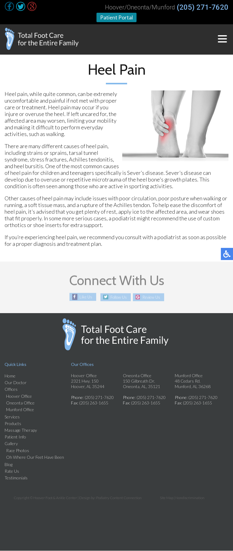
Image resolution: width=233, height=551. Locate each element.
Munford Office (20, 409)
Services (12, 417)
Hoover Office (19, 396)
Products (13, 423)
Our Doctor (16, 382)
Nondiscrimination (189, 498)
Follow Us (117, 297)
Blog (8, 464)
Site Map (166, 498)
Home (10, 376)
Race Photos (17, 450)
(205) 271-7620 (202, 7)
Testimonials (16, 478)
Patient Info (15, 437)
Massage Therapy (21, 430)
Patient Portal (116, 17)
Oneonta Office (20, 403)
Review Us (153, 297)
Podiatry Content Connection (119, 498)
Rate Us (12, 471)
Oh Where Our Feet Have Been (35, 457)
